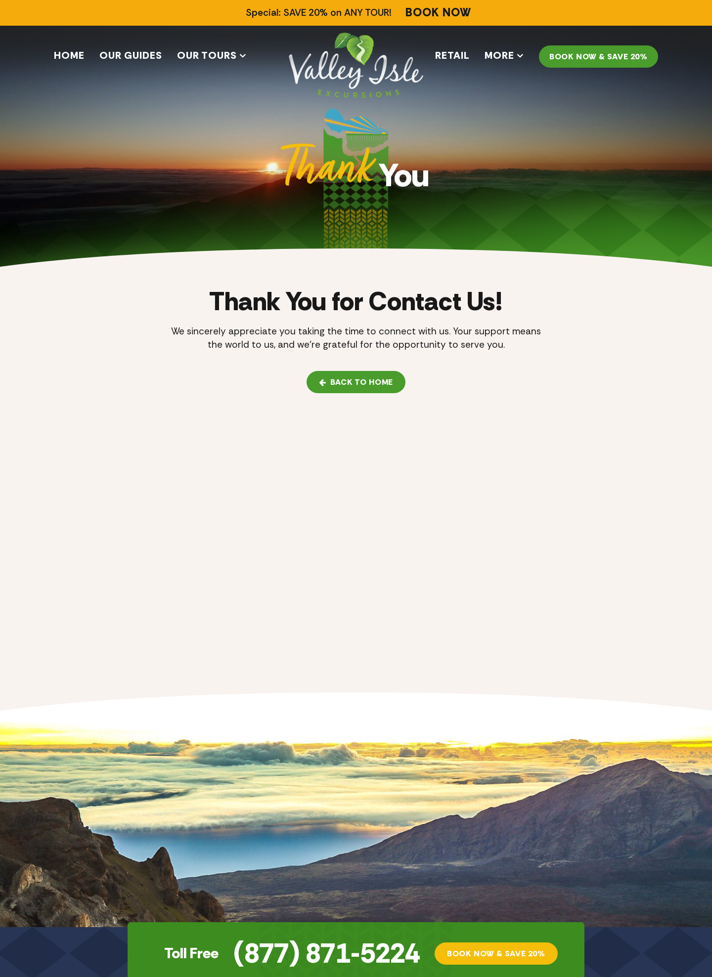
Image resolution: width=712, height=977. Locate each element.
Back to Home (356, 382)
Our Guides (130, 55)
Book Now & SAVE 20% (598, 56)
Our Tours (207, 55)
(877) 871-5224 (326, 953)
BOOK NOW (438, 12)
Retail (452, 55)
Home (69, 55)
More (499, 55)
